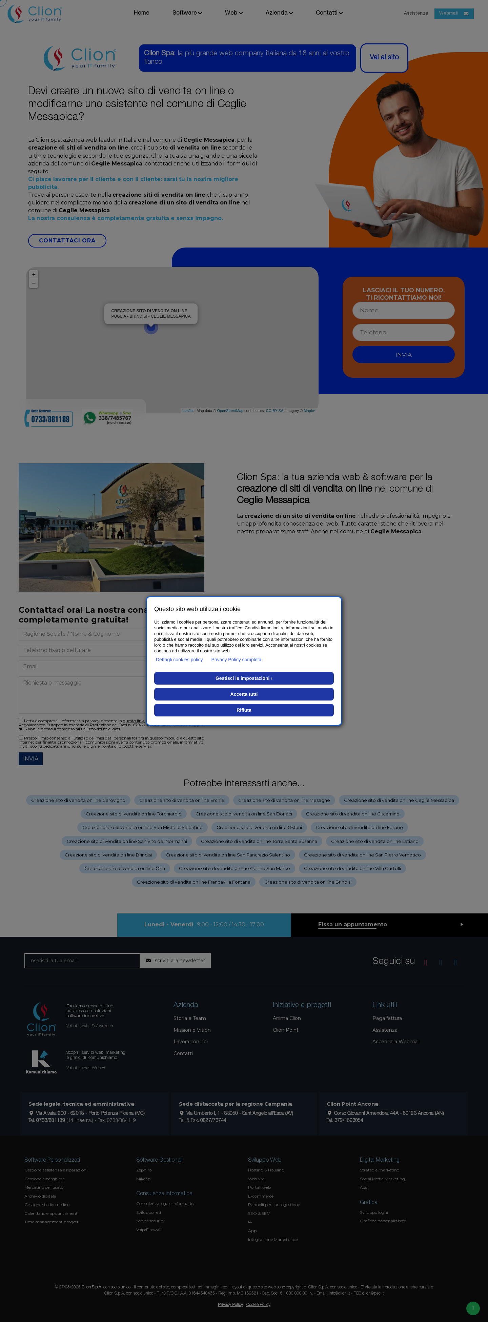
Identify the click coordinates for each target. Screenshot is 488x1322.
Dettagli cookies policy (179, 659)
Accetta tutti (244, 694)
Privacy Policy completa (236, 659)
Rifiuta (244, 710)
